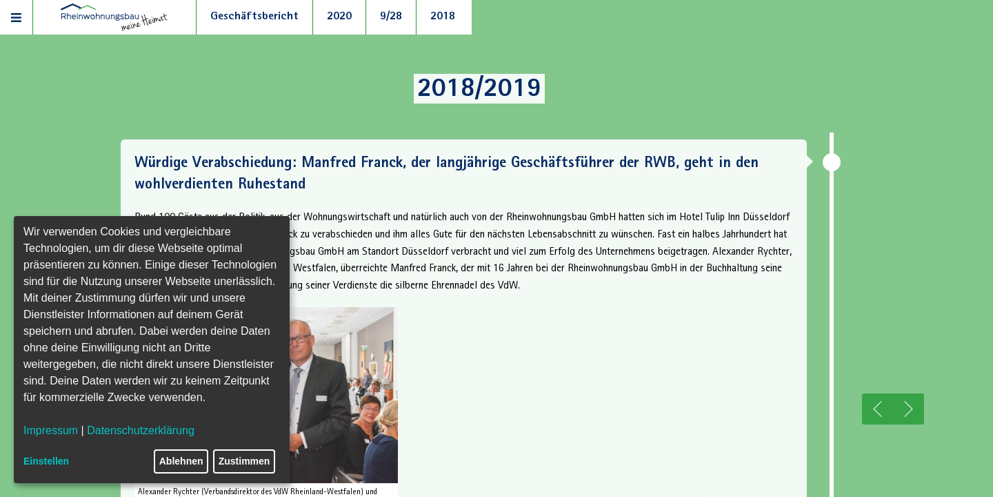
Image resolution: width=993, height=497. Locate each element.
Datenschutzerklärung (140, 430)
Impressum (50, 430)
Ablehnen (181, 461)
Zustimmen (244, 461)
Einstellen (46, 461)
